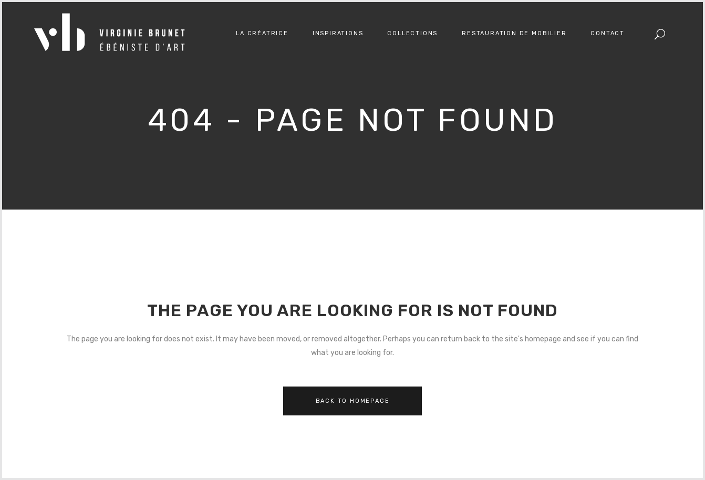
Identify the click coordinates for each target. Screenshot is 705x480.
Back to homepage (353, 401)
